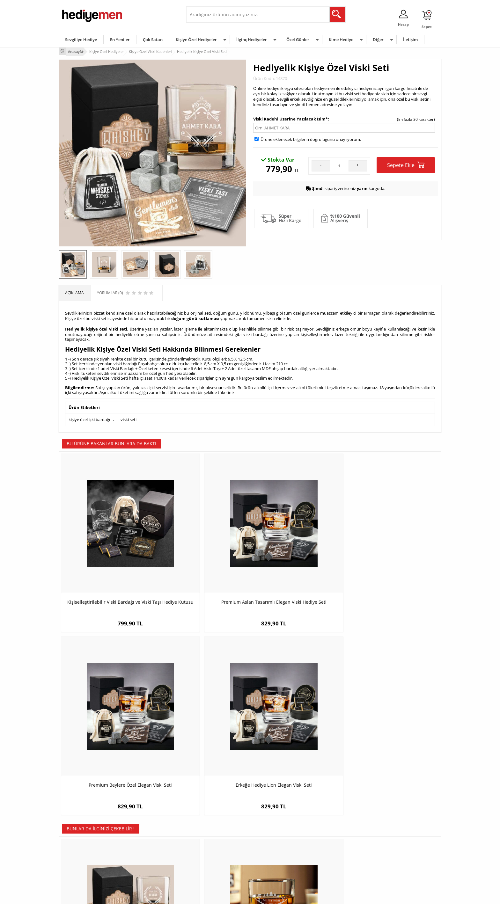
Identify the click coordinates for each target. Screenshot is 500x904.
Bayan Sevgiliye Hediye (210, 859)
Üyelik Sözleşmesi (78, 830)
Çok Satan (153, 39)
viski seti (128, 416)
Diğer (378, 39)
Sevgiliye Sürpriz (140, 859)
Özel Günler (297, 39)
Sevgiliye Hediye (81, 39)
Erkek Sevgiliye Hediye (209, 849)
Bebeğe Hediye (330, 849)
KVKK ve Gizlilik (75, 859)
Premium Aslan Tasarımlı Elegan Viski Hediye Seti (202, 552)
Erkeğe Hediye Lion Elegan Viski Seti (394, 549)
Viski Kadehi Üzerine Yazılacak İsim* (290, 117)
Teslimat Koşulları (77, 821)
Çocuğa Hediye (330, 840)
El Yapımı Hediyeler (143, 849)
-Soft (216, 896)
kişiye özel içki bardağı (89, 416)
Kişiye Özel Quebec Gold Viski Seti (393, 703)
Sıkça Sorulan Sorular (81, 868)
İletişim (410, 39)
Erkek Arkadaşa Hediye (146, 830)
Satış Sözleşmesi (77, 840)
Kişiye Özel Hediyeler (196, 39)
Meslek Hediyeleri (142, 868)
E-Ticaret (231, 896)
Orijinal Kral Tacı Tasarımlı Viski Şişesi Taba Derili (297, 706)
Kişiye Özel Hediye (142, 821)
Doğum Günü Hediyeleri (274, 830)
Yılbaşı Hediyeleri (268, 840)
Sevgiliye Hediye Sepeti (210, 830)
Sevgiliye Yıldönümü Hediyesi (215, 868)
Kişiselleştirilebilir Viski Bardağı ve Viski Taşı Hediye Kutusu (106, 552)
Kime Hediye (341, 39)
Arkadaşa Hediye (332, 859)
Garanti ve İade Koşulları (83, 849)
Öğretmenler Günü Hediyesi (278, 859)
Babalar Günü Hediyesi (273, 868)
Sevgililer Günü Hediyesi (274, 821)
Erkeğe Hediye (330, 821)
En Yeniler (120, 39)
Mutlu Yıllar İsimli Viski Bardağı (202, 703)
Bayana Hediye (330, 830)
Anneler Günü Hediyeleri (275, 849)
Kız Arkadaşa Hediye (144, 840)
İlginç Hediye (328, 868)
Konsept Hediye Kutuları (210, 821)
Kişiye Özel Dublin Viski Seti (106, 703)
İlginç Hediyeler (251, 39)
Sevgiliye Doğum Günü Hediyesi (217, 840)
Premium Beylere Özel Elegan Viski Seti (298, 552)
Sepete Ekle (405, 163)
